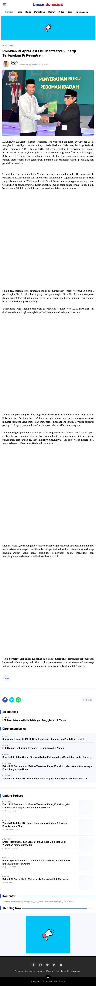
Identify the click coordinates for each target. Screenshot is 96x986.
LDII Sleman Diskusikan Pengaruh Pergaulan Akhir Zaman (33, 748)
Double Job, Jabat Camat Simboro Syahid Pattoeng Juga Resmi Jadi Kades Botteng (46, 757)
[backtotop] (48, 978)
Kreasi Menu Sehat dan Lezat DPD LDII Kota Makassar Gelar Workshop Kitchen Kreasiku (34, 843)
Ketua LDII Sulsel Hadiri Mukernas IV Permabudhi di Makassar (35, 879)
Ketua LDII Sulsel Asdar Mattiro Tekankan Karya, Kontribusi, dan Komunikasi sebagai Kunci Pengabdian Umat (47, 768)
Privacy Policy (52, 971)
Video (61, 12)
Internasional (82, 12)
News (19, 12)
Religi (28, 12)
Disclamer (75, 971)
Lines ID (65, 971)
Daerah (51, 12)
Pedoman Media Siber (24, 971)
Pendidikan (39, 12)
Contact (40, 971)
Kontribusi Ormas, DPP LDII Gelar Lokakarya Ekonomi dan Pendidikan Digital (43, 739)
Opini (70, 12)
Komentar (87, 700)
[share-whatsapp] (18, 700)
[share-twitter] (11, 700)
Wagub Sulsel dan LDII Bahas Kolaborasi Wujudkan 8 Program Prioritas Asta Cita (45, 778)
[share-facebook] (5, 700)
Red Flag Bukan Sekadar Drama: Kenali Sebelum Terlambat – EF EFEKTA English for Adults (36, 862)
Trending (9, 12)
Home (5, 45)
